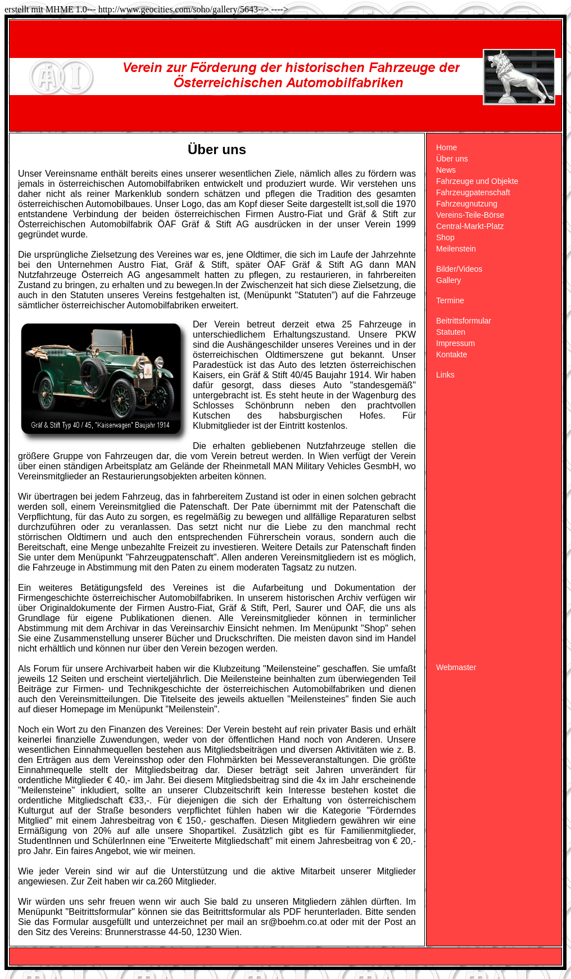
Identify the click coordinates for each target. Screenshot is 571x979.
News (446, 169)
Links (445, 374)
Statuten (450, 331)
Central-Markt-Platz (470, 226)
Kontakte (451, 354)
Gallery (448, 280)
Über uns (452, 158)
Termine (450, 300)
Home (446, 147)
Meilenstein (456, 248)
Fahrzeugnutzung (466, 203)
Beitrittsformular (463, 320)
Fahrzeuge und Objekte (477, 181)
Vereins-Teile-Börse (470, 214)
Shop (445, 237)
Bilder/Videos (459, 268)
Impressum (455, 343)
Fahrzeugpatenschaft (473, 192)
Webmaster (456, 667)
